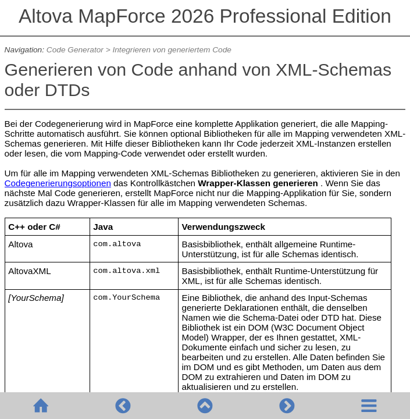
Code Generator (75, 49)
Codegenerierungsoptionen (58, 183)
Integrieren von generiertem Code (171, 49)
